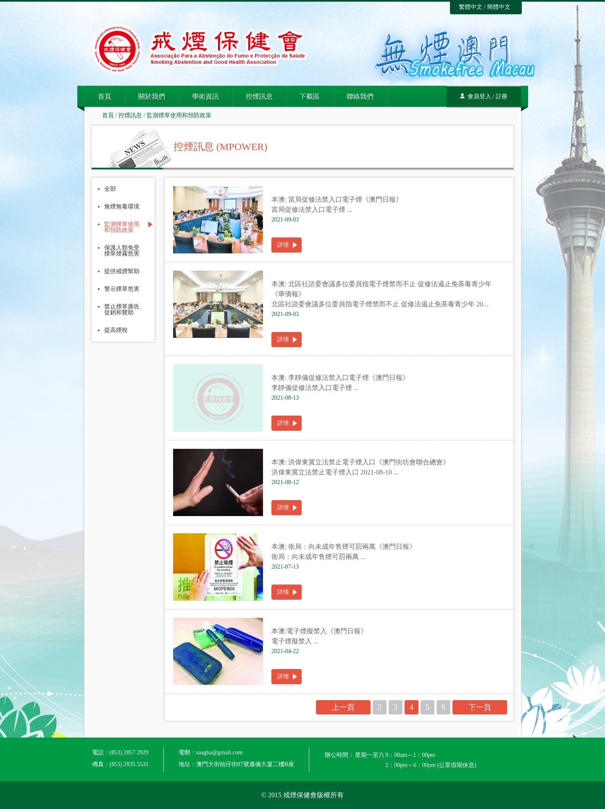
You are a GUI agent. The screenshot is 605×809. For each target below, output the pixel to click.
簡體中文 (498, 7)
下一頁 (479, 707)
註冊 (502, 96)
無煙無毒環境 (121, 207)
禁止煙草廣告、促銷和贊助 (124, 310)
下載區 (310, 96)
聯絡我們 (360, 96)
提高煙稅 (116, 330)
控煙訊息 (259, 96)
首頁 (104, 96)
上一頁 (343, 707)
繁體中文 (470, 7)
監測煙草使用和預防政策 (179, 115)
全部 (110, 189)
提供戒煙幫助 (121, 271)
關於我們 (151, 96)
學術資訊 (205, 96)
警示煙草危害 (121, 289)
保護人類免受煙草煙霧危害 (121, 251)
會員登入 (479, 96)
